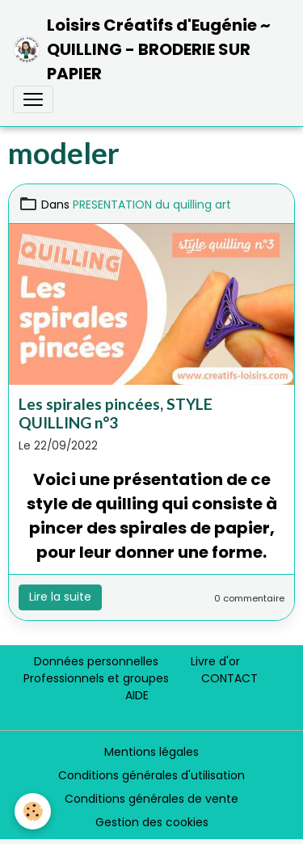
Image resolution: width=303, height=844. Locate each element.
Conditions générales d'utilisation (151, 775)
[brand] (145, 49)
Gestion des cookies (151, 822)
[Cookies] (33, 811)
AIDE (137, 695)
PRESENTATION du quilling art (152, 204)
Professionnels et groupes (96, 678)
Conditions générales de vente (151, 799)
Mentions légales (151, 752)
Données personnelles (96, 661)
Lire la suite (60, 597)
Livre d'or (215, 661)
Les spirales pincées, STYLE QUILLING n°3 (116, 413)
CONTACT (229, 678)
